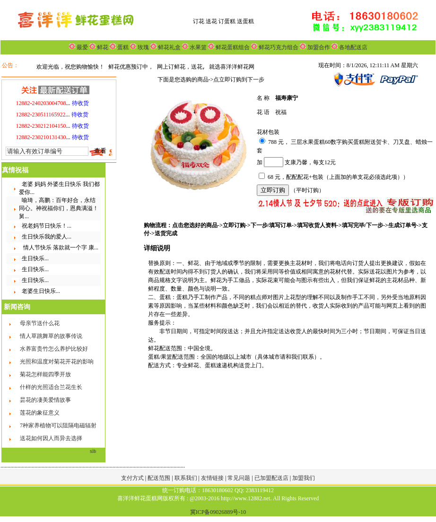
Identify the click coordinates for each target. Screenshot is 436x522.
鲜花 (102, 47)
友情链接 (213, 478)
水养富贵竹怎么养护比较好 (54, 348)
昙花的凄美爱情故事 (45, 400)
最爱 (82, 47)
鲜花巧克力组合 (277, 47)
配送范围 (159, 478)
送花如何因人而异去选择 (51, 438)
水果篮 (198, 47)
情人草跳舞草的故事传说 (51, 336)
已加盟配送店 (272, 478)
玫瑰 (142, 47)
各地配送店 (353, 47)
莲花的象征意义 (40, 412)
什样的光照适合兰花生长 (51, 387)
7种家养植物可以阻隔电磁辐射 (58, 425)
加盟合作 (318, 47)
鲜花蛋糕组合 (232, 47)
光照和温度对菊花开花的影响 (57, 361)
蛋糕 (122, 47)
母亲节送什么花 (40, 323)
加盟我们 (303, 478)
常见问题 (239, 478)
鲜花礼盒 (169, 47)
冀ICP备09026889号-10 (218, 512)
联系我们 (186, 478)
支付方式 (133, 478)
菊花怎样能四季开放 (45, 374)
